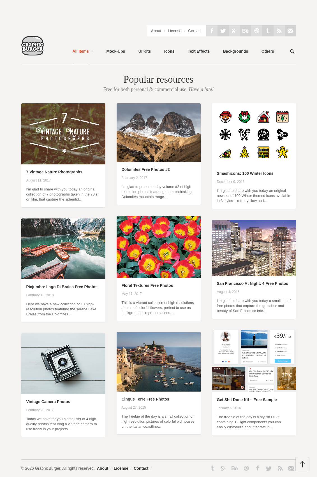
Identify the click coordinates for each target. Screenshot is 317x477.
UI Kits (144, 51)
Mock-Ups (115, 51)
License (174, 31)
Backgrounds (235, 51)
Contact (195, 31)
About (156, 31)
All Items (81, 51)
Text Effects (199, 51)
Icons (169, 51)
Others (268, 51)
